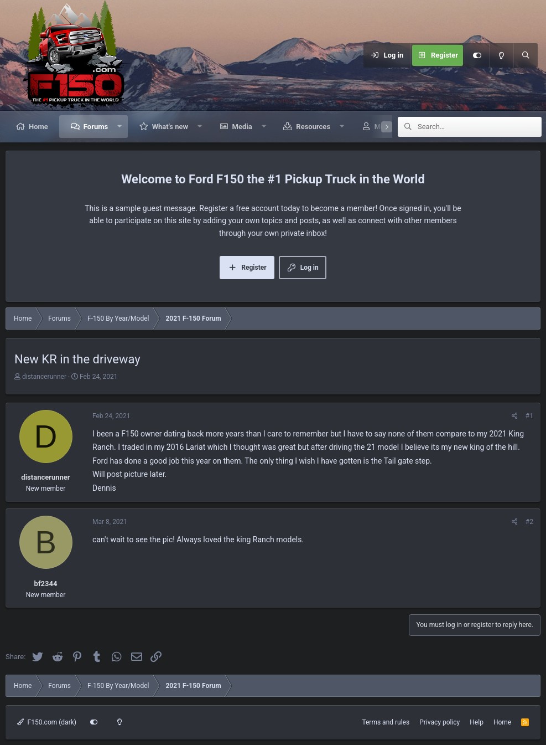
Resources (313, 126)
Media (242, 126)
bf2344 (46, 583)
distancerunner (44, 377)
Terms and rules (385, 722)
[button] (120, 126)
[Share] (515, 416)
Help (476, 722)
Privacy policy (439, 722)
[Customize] (477, 55)
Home (38, 126)
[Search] (525, 55)
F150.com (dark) (46, 722)
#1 (529, 416)
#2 (529, 522)
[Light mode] (501, 55)
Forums (96, 126)
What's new (170, 126)
